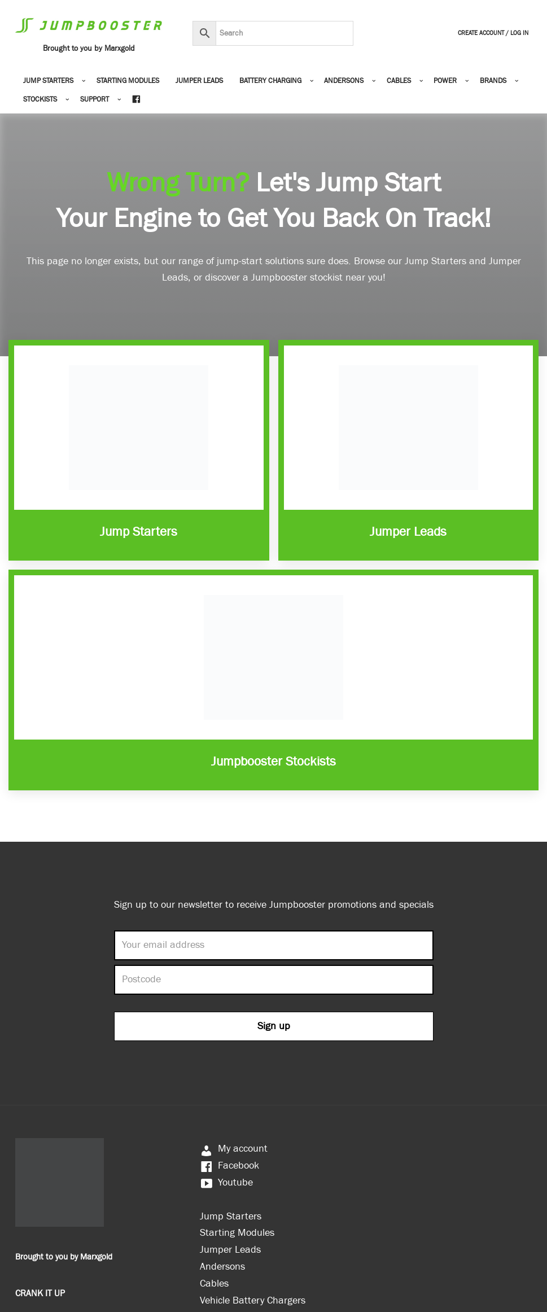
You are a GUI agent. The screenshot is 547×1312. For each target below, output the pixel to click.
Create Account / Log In (493, 33)
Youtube (226, 1182)
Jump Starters (138, 531)
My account (234, 1148)
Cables (214, 1283)
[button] (84, 81)
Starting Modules (128, 81)
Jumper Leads (199, 81)
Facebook (229, 1165)
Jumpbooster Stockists (273, 761)
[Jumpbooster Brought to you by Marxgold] (88, 33)
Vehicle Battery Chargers (252, 1300)
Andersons (222, 1266)
